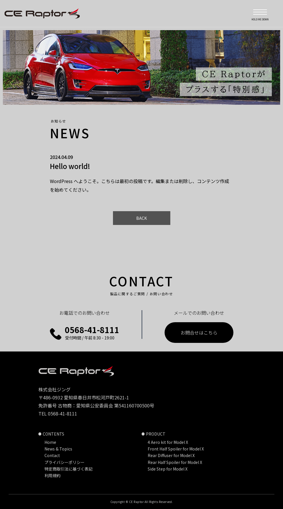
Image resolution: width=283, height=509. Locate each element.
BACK (141, 218)
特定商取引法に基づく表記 (68, 469)
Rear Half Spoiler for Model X (175, 462)
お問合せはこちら (199, 332)
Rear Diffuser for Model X (171, 455)
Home (50, 442)
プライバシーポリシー (64, 462)
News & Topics (58, 449)
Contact (52, 455)
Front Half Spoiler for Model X (176, 449)
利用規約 (52, 475)
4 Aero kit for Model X (168, 442)
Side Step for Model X (168, 469)
